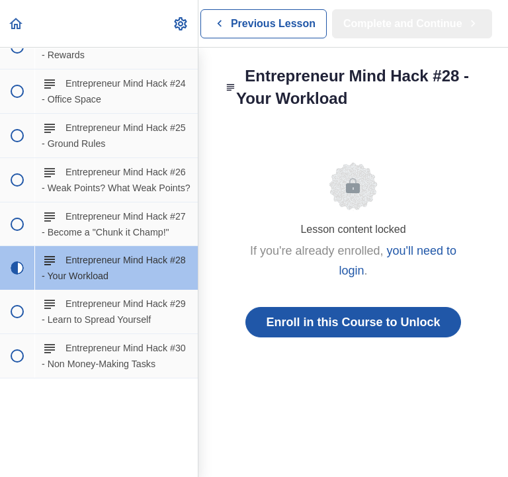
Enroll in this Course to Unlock (353, 322)
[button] (16, 23)
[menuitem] (181, 23)
